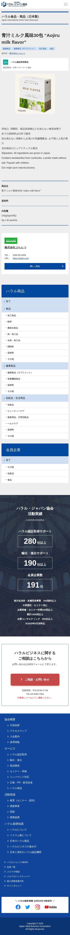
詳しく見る (35, 266)
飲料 (10, 321)
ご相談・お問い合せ (37, 679)
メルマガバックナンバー (18, 876)
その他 (11, 359)
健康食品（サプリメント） (25, 49)
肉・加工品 (13, 334)
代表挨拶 (15, 725)
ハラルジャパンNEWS (17, 862)
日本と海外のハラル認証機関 (25, 852)
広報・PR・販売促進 (21, 782)
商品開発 (15, 765)
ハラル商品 (16, 788)
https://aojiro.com (21, 258)
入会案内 (15, 736)
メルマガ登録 (13, 871)
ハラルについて (18, 829)
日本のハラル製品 (19, 841)
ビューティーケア (16, 411)
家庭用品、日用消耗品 (18, 417)
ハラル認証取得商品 (19, 62)
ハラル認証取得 (18, 754)
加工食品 (42, 49)
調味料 (11, 346)
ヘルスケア (13, 423)
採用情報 (15, 742)
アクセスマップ (18, 731)
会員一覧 (11, 867)
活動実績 (10, 794)
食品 (52, 49)
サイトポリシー (14, 886)
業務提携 (15, 817)
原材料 (11, 353)
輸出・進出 (16, 760)
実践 (12, 811)
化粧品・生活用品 (15, 398)
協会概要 (10, 719)
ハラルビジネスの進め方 (23, 846)
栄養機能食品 (14, 379)
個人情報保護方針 (15, 881)
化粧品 (11, 405)
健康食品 (6, 49)
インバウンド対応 (19, 777)
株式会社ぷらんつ (17, 53)
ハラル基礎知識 (14, 823)
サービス (10, 748)
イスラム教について (21, 835)
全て (8, 301)
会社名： (13, 53)
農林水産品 (13, 328)
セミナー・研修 (18, 771)
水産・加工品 (14, 340)
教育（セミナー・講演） (23, 800)
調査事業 (15, 806)
